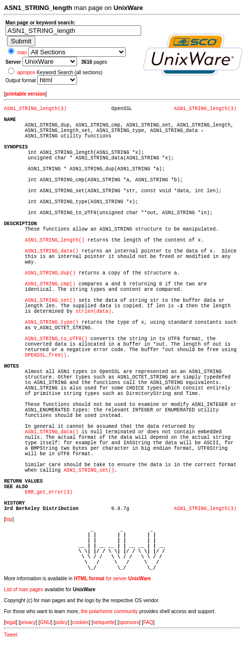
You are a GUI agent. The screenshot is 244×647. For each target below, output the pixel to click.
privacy (28, 622)
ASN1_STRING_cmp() (50, 284)
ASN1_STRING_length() (54, 240)
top (8, 519)
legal (10, 622)
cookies (80, 622)
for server (112, 578)
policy (61, 622)
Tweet (10, 635)
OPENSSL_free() (46, 355)
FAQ (148, 622)
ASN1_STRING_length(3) (35, 109)
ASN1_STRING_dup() (50, 273)
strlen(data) (93, 311)
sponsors (129, 622)
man (22, 52)
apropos (26, 72)
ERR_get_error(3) (49, 492)
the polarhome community (109, 611)
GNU (45, 622)
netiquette (104, 622)
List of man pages (23, 589)
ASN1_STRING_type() (52, 322)
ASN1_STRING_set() (50, 300)
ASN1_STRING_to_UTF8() (56, 339)
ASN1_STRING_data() (52, 251)
